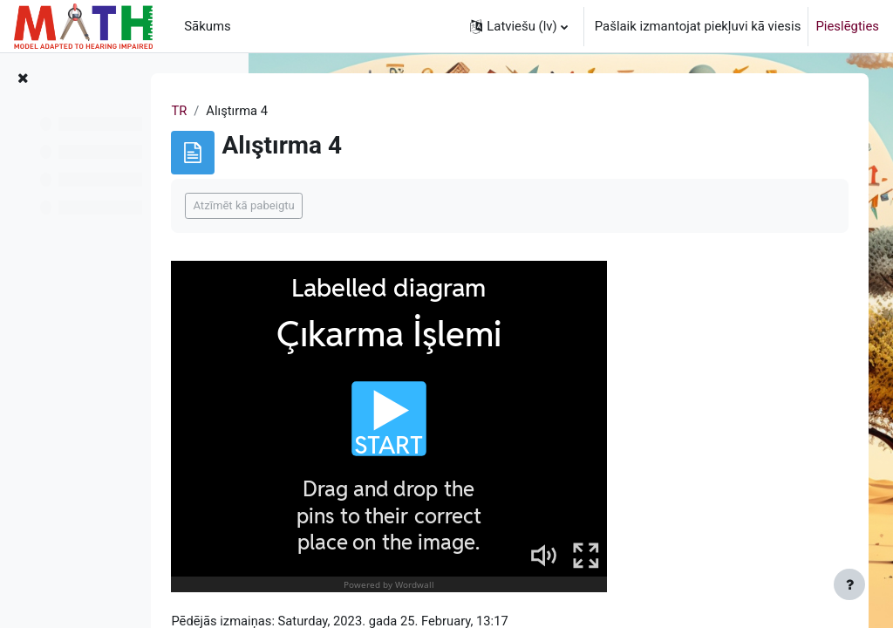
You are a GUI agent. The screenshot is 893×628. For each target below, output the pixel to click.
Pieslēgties (847, 26)
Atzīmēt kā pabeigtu (355, 205)
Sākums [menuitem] (207, 26)
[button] (519, 26)
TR (290, 111)
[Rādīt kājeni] (849, 584)
